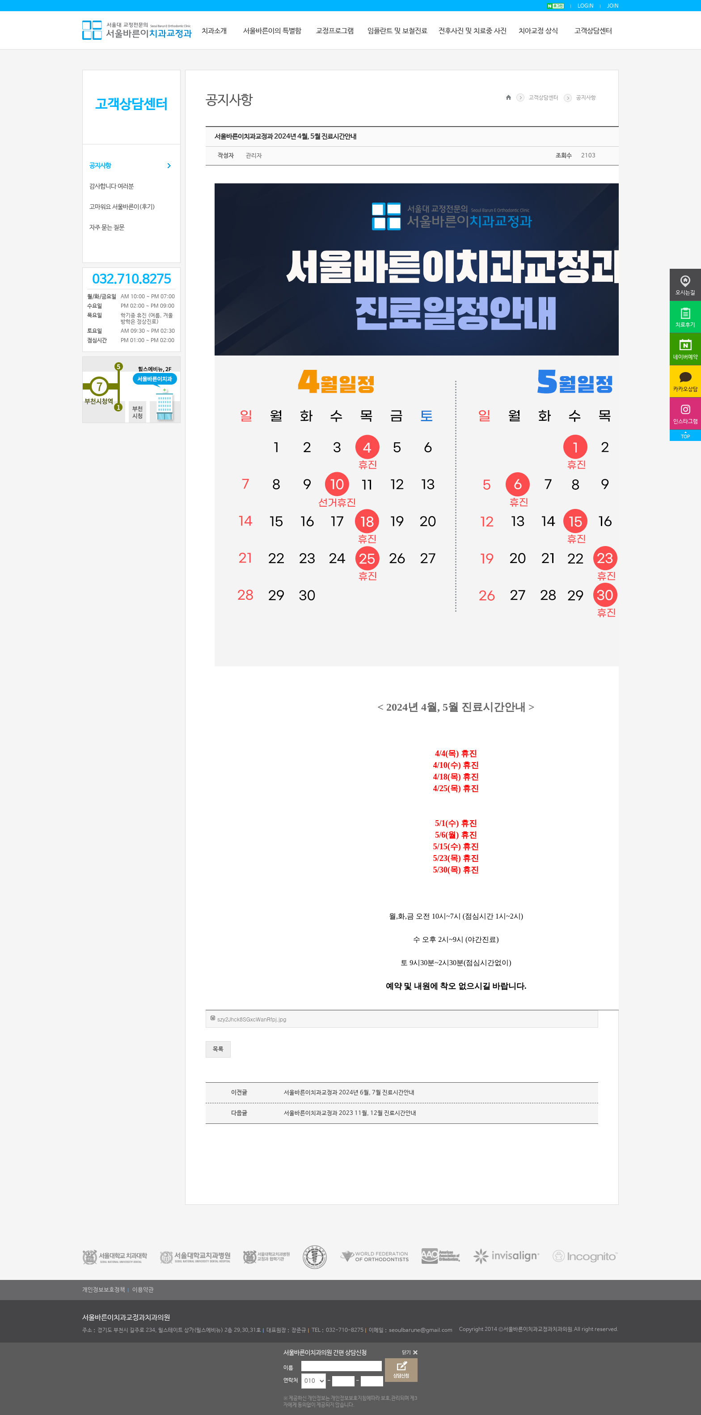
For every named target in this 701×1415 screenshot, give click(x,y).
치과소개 (214, 31)
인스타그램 (685, 422)
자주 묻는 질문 (106, 227)
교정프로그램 (335, 31)
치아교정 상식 (538, 31)
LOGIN (586, 6)
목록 (218, 1049)
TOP (685, 437)
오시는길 (685, 293)
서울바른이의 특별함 (272, 31)
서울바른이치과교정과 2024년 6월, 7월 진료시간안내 (349, 1092)
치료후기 (685, 325)
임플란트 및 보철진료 (397, 31)
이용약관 (143, 1290)
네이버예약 (685, 357)
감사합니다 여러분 (111, 186)
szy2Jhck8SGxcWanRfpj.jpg (251, 1019)
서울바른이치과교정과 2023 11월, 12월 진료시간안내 (350, 1113)
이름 (288, 1368)
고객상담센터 (593, 31)
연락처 (290, 1380)
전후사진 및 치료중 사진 (473, 31)
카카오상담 (685, 389)
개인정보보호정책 (103, 1290)
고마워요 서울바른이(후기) (122, 207)
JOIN (613, 6)
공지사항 (100, 165)
